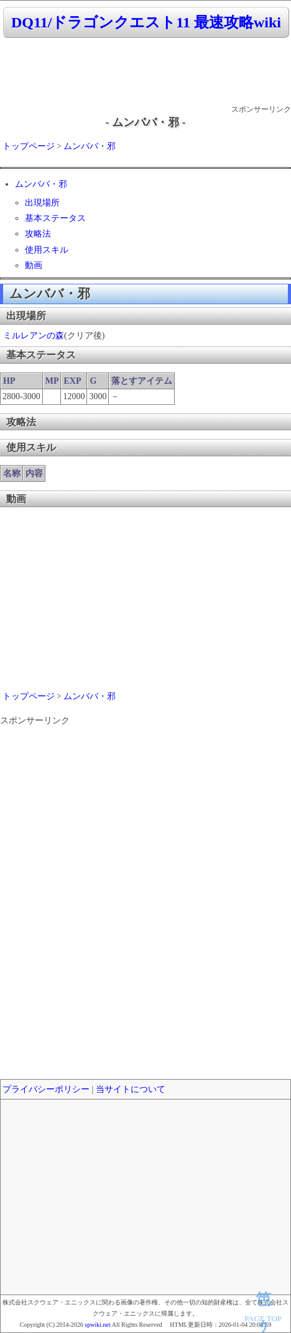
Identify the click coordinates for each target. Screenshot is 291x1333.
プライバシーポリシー (46, 1089)
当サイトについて (130, 1089)
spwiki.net (97, 1324)
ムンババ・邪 (89, 146)
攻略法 (38, 233)
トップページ (28, 146)
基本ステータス (55, 218)
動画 (33, 265)
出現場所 (42, 202)
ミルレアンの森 (33, 335)
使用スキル (46, 250)
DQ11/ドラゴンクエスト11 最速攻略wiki (146, 22)
